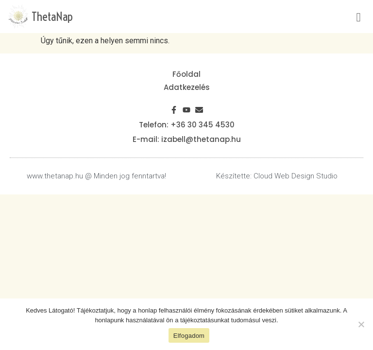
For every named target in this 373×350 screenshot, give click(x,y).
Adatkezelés (187, 87)
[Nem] (361, 324)
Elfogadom (188, 335)
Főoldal (186, 74)
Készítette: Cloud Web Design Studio (277, 176)
